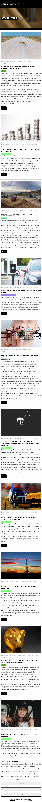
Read (3, 108)
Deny (21, 794)
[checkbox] (1, 779)
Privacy (18, 799)
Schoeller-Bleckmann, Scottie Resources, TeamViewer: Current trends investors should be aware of (20, 443)
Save (21, 789)
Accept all (21, 784)
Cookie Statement (26, 799)
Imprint (12, 799)
